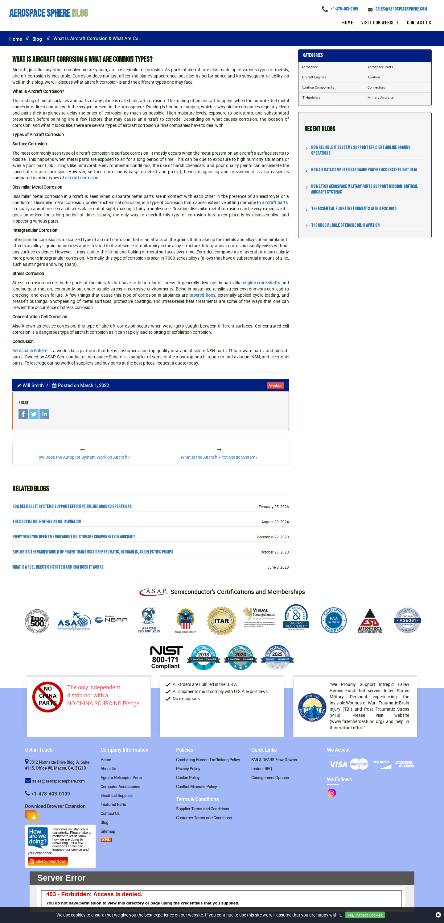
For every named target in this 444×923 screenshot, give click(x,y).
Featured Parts (113, 804)
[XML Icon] (106, 840)
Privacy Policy (188, 768)
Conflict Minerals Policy (196, 786)
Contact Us (419, 23)
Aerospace (310, 67)
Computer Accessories (120, 786)
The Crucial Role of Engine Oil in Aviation (46, 522)
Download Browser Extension (56, 812)
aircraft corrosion (81, 178)
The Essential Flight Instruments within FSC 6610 (353, 209)
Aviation (374, 77)
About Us (108, 768)
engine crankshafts (261, 283)
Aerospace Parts (380, 67)
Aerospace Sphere (29, 350)
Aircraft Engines (314, 77)
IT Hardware (311, 97)
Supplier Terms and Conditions (202, 809)
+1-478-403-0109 (50, 793)
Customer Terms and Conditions (204, 818)
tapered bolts (202, 295)
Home (347, 23)
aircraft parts (275, 202)
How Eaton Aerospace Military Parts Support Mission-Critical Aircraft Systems (364, 189)
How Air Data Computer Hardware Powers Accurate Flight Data (364, 170)
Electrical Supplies (117, 795)
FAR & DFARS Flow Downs (274, 759)
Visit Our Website (380, 23)
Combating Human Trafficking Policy (208, 759)
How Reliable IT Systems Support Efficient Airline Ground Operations (72, 507)
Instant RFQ (261, 768)
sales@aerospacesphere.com (58, 781)
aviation (275, 385)
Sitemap (108, 831)
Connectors (376, 87)
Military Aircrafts (381, 97)
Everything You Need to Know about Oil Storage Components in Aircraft (73, 537)
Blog (48, 13)
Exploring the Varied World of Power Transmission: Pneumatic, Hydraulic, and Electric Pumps (92, 552)
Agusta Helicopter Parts (121, 777)
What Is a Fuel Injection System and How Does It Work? (57, 567)
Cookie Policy (187, 777)
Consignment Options (270, 777)
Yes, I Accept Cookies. (365, 915)
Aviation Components (318, 87)
